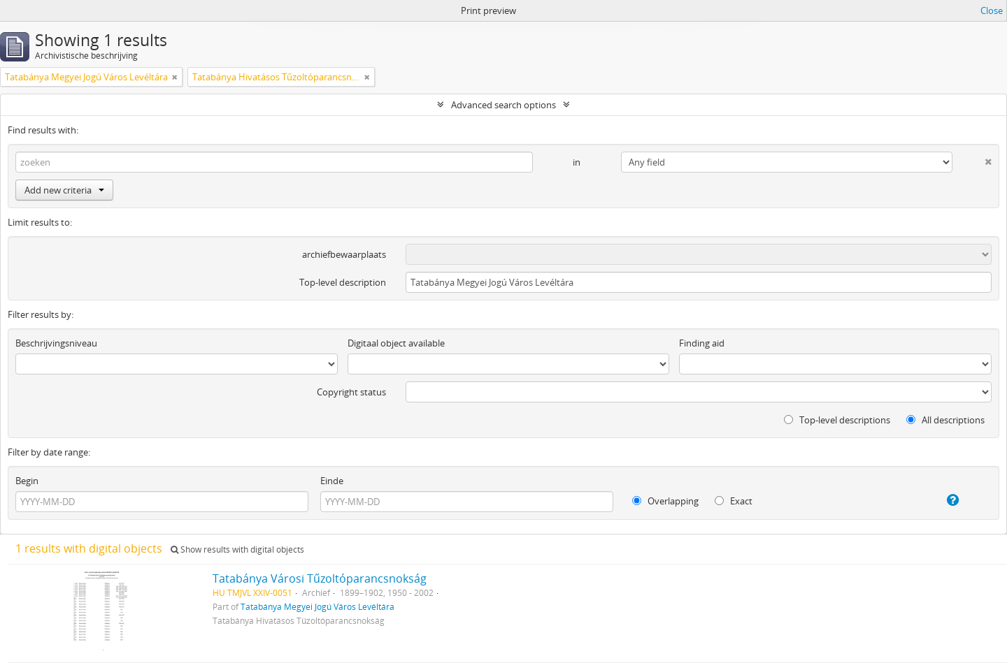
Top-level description (342, 282)
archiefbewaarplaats (344, 254)
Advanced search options (503, 105)
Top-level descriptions (837, 420)
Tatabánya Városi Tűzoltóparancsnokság (320, 578)
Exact (733, 501)
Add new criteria (64, 190)
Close (991, 10)
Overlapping (665, 501)
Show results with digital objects (237, 549)
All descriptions (945, 420)
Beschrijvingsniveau (56, 343)
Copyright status (351, 392)
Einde (331, 480)
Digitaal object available (396, 343)
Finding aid (701, 343)
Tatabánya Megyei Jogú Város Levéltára (317, 606)
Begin (26, 480)
